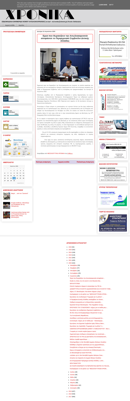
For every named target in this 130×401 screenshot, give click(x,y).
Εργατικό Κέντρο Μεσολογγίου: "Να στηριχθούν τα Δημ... (87, 305)
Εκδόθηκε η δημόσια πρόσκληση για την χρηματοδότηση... (87, 344)
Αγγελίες (21, 25)
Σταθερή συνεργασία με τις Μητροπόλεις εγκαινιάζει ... (86, 302)
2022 (70, 257)
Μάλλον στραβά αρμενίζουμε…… (80, 339)
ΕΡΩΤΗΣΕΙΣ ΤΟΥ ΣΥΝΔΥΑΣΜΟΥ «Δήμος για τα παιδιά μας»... (88, 307)
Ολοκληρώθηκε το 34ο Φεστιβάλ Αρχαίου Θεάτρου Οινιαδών (88, 342)
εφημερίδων (22, 73)
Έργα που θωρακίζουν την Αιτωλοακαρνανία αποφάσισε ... (87, 278)
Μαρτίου (73, 382)
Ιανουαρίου (73, 388)
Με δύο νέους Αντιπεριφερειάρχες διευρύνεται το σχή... (86, 313)
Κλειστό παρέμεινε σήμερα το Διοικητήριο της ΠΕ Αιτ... (86, 286)
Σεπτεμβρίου (74, 273)
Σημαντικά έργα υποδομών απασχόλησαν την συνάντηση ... (88, 334)
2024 (70, 252)
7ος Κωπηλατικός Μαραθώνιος (79, 315)
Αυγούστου (73, 276)
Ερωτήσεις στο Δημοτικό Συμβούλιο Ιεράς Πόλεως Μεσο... (87, 323)
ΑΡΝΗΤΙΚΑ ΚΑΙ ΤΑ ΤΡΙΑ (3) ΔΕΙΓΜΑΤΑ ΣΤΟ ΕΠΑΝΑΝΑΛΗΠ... (88, 336)
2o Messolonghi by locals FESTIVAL (81, 352)
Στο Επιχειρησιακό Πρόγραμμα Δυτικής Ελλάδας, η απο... (87, 360)
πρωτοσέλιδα (15, 73)
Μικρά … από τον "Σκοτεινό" (19, 193)
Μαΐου (72, 377)
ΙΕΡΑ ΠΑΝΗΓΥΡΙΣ (75, 363)
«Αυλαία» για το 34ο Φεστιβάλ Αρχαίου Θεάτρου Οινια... (87, 355)
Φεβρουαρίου (74, 385)
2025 (70, 249)
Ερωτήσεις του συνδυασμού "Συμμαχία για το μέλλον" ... (87, 297)
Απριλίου (73, 380)
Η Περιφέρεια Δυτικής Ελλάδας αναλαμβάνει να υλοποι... (87, 299)
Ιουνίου (72, 374)
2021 (70, 260)
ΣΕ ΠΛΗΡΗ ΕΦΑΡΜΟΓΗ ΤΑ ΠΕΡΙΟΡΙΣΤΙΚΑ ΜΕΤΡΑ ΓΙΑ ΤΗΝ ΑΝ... (90, 366)
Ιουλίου (72, 372)
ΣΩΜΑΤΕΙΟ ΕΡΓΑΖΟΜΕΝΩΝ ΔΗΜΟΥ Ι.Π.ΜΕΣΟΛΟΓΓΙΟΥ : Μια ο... (90, 329)
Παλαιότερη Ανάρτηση (85, 162)
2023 (70, 255)
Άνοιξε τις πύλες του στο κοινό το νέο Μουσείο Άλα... (85, 281)
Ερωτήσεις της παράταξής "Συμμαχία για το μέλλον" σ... (86, 326)
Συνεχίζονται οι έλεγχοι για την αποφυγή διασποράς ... (86, 347)
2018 (70, 394)
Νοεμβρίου (73, 268)
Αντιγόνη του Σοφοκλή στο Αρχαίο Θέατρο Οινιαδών (85, 358)
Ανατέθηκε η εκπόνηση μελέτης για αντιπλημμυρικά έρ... (87, 318)
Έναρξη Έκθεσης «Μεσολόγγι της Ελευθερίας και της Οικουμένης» (20, 204)
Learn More (103, 5)
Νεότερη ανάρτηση (43, 162)
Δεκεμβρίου (73, 265)
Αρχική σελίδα (9, 25)
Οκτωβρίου (73, 270)
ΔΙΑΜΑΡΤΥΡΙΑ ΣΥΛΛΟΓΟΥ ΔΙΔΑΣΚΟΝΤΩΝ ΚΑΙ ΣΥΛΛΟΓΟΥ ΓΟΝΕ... (91, 289)
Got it (111, 5)
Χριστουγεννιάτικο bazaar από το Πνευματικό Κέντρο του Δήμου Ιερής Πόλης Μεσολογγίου (20, 214)
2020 (70, 263)
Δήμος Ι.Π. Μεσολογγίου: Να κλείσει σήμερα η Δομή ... (86, 291)
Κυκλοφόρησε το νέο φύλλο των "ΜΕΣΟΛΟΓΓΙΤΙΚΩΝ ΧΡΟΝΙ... (88, 294)
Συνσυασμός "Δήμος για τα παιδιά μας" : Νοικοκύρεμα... (86, 321)
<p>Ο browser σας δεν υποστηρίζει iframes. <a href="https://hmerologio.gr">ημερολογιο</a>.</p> (14, 174)
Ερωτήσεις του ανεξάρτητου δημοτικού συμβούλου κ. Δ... (87, 310)
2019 (70, 391)
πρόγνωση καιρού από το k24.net (17, 156)
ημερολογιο (20, 183)
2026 (70, 247)
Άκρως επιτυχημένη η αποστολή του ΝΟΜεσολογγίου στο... (88, 350)
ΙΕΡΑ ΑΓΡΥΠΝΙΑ (75, 283)
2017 (70, 396)
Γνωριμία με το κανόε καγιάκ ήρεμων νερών (83, 331)
